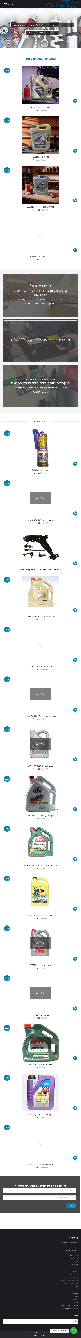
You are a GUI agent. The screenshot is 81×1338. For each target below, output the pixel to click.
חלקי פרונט (74, 1262)
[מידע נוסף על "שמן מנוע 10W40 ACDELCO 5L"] (75, 759)
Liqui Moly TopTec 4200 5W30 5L (40, 207)
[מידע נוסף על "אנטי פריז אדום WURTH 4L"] (75, 959)
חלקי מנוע (74, 1258)
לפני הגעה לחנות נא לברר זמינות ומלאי (41, 32)
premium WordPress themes (48, 1333)
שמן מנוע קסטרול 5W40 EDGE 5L (40, 616)
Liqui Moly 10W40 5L (40, 157)
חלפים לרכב (74, 1255)
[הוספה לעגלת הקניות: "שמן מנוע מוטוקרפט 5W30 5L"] (75, 660)
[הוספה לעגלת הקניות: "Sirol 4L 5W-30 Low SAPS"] (75, 101)
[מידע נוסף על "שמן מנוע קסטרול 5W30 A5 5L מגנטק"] (75, 710)
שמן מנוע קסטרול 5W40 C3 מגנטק (40, 520)
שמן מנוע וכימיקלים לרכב (69, 1309)
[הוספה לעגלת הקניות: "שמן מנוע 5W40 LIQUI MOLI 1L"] (75, 1108)
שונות (76, 1302)
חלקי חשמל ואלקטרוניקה (69, 1280)
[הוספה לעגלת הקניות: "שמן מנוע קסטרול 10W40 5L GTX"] (75, 809)
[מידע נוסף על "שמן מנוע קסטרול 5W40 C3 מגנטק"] (75, 513)
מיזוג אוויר (74, 1296)
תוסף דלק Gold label (40, 470)
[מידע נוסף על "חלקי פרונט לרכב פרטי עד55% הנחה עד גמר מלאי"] (75, 563)
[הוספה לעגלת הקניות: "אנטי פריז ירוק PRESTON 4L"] (75, 909)
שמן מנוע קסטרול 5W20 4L (40, 1065)
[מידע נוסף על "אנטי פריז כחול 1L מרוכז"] (75, 1008)
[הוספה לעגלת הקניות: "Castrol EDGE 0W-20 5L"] (75, 250)
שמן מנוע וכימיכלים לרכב (69, 1306)
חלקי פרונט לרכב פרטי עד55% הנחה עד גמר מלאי (40, 570)
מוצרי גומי (74, 1265)
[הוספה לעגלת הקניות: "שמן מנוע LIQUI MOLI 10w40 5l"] (75, 1158)
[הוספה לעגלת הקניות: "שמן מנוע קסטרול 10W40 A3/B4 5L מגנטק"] (75, 859)
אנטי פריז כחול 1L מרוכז (40, 1015)
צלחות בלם (74, 1274)
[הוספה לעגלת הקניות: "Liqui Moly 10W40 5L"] (75, 151)
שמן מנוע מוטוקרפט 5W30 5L (40, 666)
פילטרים (75, 1271)
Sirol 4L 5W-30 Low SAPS (40, 107)
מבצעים (75, 1293)
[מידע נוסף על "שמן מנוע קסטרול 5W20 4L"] (75, 1058)
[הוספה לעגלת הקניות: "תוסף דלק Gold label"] (75, 464)
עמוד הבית (74, 1299)
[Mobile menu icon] (5, 4)
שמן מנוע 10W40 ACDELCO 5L (40, 766)
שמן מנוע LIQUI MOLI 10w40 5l (40, 1164)
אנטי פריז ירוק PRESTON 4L (40, 915)
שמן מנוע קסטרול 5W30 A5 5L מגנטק (40, 716)
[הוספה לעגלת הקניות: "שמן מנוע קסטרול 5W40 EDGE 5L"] (75, 610)
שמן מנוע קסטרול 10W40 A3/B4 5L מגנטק (40, 865)
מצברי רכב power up (71, 1284)
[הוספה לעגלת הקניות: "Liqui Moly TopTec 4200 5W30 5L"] (75, 200)
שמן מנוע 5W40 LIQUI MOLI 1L (40, 1114)
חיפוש (76, 1321)
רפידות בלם (74, 1277)
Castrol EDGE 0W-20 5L (40, 257)
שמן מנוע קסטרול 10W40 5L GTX (40, 816)
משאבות (75, 1268)
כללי (76, 1287)
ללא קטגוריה (73, 1290)
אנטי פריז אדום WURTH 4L (40, 965)
